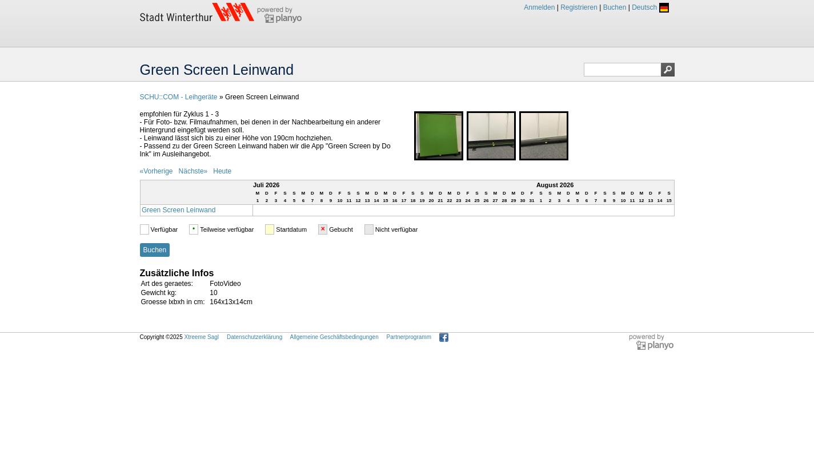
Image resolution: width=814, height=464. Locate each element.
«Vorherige (156, 171)
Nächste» (193, 171)
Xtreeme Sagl (201, 337)
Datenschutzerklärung (254, 337)
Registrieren (579, 7)
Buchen (615, 7)
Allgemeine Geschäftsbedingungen (334, 337)
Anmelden (539, 7)
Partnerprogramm (409, 337)
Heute (222, 171)
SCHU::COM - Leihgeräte (179, 97)
